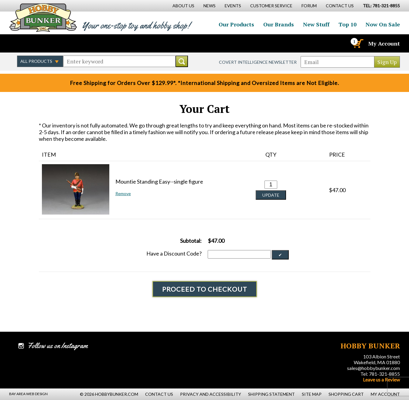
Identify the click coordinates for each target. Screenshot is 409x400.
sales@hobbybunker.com (373, 368)
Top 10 (347, 24)
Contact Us (340, 5)
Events (233, 5)
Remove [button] (123, 193)
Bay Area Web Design (28, 394)
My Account (384, 43)
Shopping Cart (346, 394)
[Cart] (357, 43)
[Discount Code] (239, 254)
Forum (309, 5)
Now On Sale (383, 24)
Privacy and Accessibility (210, 394)
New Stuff (316, 24)
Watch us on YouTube (62, 43)
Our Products (236, 24)
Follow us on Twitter (36, 43)
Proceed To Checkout (204, 289)
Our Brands (278, 24)
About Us (183, 5)
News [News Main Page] (209, 5)
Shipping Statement (271, 394)
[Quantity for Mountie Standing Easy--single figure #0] (270, 185)
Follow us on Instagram (49, 43)
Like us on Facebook (23, 43)
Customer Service (271, 5)
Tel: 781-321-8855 (380, 374)
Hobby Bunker (43, 17)
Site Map (312, 394)
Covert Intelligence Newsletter (258, 62)
